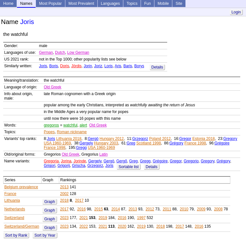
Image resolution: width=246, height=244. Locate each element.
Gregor (185, 138)
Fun (147, 3)
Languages (110, 3)
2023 (64, 218)
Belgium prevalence (21, 187)
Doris (64, 66)
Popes (49, 132)
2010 (184, 209)
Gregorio (191, 161)
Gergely (86, 143)
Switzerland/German (21, 226)
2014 (115, 209)
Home (8, 3)
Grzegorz (140, 138)
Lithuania (12, 200)
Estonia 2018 (203, 138)
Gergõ (121, 161)
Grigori (49, 165)
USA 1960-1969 (57, 143)
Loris (108, 66)
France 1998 (195, 143)
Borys (139, 66)
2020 (122, 226)
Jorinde (79, 161)
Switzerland (14, 218)
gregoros (51, 125)
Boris (53, 66)
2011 (167, 209)
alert (83, 125)
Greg (131, 143)
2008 (218, 209)
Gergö (93, 138)
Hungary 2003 (106, 143)
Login (236, 12)
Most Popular (50, 3)
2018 (64, 200)
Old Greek (53, 87)
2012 (150, 209)
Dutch (60, 52)
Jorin (88, 66)
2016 (81, 209)
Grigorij (63, 165)
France (10, 193)
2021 (83, 218)
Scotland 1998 (148, 143)
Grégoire (222, 143)
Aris (118, 66)
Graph (49, 201)
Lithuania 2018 (68, 138)
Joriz (98, 66)
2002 (64, 193)
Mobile (163, 3)
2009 (201, 209)
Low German (78, 52)
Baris (127, 66)
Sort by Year (44, 235)
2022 (83, 226)
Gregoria (51, 161)
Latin (103, 154)
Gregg (81, 147)
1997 (141, 218)
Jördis (76, 66)
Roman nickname (71, 132)
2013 (64, 187)
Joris (43, 66)
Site (179, 3)
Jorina (66, 161)
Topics (132, 3)
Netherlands (14, 209)
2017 (79, 200)
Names (26, 3)
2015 (98, 209)
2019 (103, 218)
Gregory (230, 138)
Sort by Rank (16, 235)
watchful (70, 125)
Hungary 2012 (112, 138)
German (46, 52)
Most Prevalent (81, 3)
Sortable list (129, 167)
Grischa (78, 165)
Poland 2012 (160, 138)
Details (157, 67)
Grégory (176, 143)
